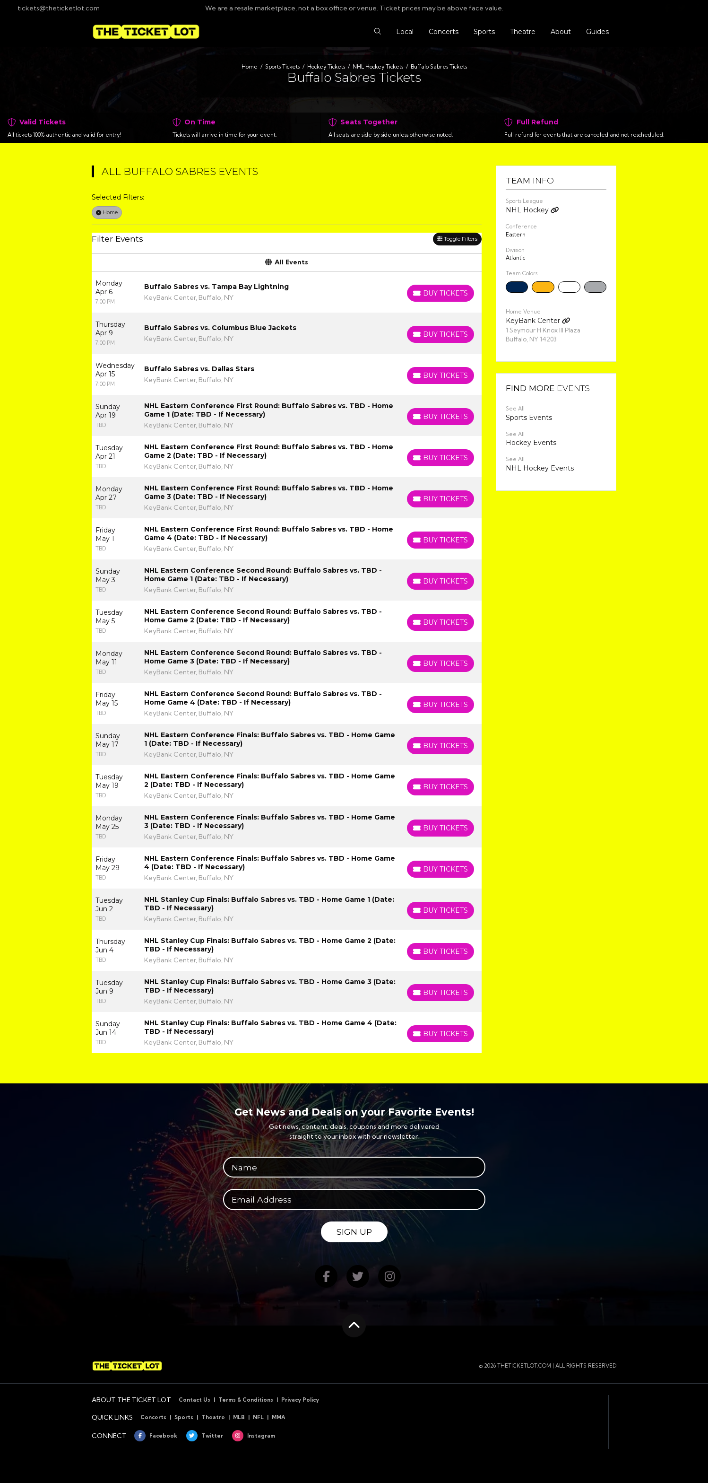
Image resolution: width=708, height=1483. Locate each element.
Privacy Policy (300, 1399)
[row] (287, 292)
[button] (378, 31)
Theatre (213, 1417)
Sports (183, 1417)
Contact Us (194, 1399)
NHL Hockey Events (540, 468)
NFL (258, 1417)
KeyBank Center (538, 320)
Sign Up (354, 1232)
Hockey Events (531, 442)
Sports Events (529, 417)
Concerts (153, 1417)
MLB (239, 1417)
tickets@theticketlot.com (53, 8)
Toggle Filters (457, 239)
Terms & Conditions (245, 1399)
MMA (278, 1417)
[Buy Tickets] (440, 293)
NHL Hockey (532, 210)
